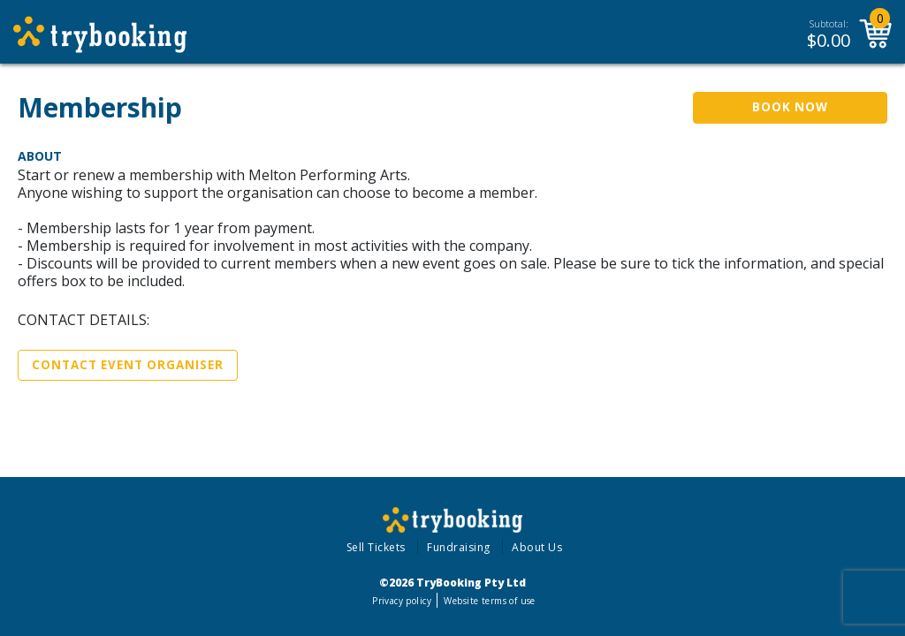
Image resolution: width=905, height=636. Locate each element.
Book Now (790, 107)
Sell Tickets (376, 547)
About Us (537, 547)
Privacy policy (401, 600)
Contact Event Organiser (128, 365)
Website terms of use (489, 600)
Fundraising (459, 547)
